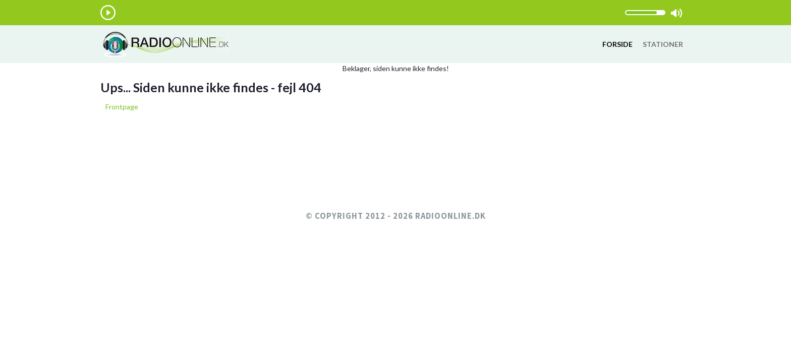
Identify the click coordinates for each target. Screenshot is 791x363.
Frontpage (121, 106)
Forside (617, 44)
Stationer (663, 44)
